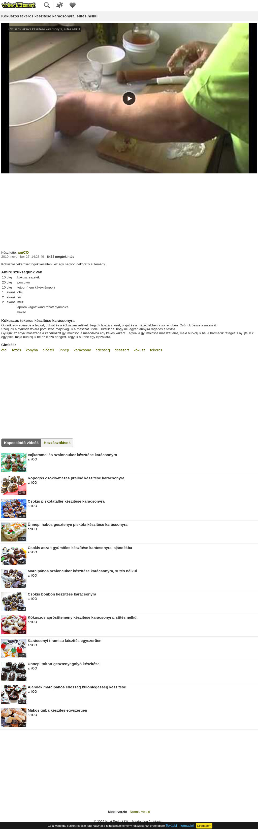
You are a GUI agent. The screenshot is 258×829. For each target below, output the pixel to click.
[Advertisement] (129, 211)
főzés (16, 350)
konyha (32, 350)
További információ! (180, 825)
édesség (102, 350)
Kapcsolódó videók (21, 443)
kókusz (139, 350)
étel (4, 350)
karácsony (82, 350)
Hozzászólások (57, 443)
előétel (48, 350)
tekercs (156, 350)
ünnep (63, 350)
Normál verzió (140, 812)
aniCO (23, 252)
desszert (122, 350)
